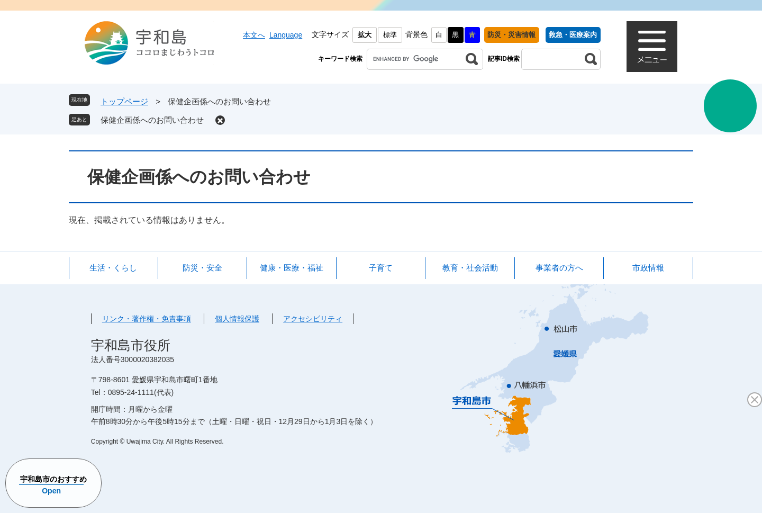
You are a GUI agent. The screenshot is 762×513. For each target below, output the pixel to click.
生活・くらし (113, 267)
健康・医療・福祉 (291, 267)
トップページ (124, 101)
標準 (390, 35)
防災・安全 (202, 267)
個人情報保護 (237, 318)
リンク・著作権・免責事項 (146, 318)
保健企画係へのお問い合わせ (152, 119)
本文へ (254, 35)
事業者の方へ (559, 267)
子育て (381, 267)
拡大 (364, 35)
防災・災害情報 (511, 35)
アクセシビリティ (312, 318)
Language (285, 35)
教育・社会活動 (470, 267)
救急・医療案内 (573, 35)
